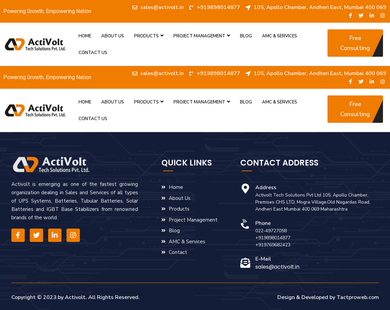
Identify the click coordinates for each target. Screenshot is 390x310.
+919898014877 (272, 238)
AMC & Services (279, 36)
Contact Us (93, 53)
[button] (355, 43)
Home (85, 36)
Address (265, 187)
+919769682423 (272, 245)
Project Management (201, 36)
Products (148, 36)
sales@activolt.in (277, 267)
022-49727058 (271, 231)
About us (112, 36)
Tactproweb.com (358, 297)
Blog (246, 36)
